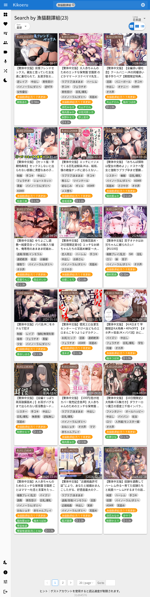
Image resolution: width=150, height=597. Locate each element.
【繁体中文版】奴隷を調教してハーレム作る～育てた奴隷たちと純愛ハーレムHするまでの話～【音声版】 (124, 487)
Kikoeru (20, 5)
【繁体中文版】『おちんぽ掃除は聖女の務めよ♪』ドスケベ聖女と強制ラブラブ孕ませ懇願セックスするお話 (124, 168)
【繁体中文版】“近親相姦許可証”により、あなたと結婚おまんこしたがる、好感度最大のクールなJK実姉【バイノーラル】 (80, 487)
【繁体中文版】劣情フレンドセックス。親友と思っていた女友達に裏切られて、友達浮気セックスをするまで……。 (35, 74)
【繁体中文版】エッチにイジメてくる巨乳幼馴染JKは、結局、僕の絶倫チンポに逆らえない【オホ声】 (80, 168)
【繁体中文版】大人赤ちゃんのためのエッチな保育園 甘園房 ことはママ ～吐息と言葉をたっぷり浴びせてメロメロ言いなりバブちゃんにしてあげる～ (35, 489)
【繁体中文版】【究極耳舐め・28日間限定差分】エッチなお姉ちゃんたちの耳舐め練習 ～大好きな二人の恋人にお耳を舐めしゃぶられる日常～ (80, 248)
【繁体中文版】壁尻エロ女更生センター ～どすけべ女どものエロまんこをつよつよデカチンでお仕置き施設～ (80, 330)
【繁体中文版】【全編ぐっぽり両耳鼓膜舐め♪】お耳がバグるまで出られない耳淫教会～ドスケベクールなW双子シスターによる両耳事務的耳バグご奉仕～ (35, 406)
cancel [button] (73, 4)
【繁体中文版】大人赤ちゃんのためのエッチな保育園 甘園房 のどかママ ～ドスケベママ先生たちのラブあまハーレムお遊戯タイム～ (80, 76)
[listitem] (5, 14)
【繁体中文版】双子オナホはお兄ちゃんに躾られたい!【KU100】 (124, 244)
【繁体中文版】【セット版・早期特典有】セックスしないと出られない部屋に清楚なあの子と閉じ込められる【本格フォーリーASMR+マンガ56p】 (35, 170)
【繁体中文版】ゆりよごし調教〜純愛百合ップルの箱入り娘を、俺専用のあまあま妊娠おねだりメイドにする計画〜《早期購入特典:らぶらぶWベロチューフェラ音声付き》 (35, 250)
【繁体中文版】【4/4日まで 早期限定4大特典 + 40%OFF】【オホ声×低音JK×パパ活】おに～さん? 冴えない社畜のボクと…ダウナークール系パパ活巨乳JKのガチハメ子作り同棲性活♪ (125, 334)
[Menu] (5, 5)
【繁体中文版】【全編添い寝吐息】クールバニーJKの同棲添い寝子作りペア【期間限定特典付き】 (124, 74)
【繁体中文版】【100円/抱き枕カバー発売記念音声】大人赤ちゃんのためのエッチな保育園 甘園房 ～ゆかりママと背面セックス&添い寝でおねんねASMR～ (80, 406)
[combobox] (107, 5)
